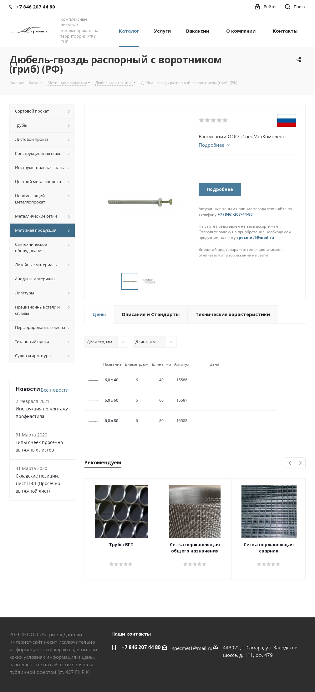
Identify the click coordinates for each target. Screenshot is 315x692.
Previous (290, 463)
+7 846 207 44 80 (140, 647)
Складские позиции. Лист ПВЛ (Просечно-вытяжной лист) (39, 483)
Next (300, 463)
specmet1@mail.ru (255, 237)
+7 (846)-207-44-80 (234, 214)
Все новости (55, 390)
